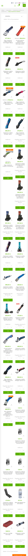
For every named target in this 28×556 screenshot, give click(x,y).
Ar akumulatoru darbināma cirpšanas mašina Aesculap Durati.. (20, 42)
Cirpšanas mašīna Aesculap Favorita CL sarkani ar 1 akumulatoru (20, 196)
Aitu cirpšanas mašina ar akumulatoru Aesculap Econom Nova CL (8, 414)
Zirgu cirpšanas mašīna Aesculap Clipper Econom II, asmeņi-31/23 (20, 288)
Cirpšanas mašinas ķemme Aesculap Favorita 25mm (20, 473)
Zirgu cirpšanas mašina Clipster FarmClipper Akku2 (8, 41)
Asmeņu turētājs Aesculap (8, 534)
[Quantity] (8, 50)
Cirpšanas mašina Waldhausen (20, 534)
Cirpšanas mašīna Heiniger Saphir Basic (8, 72)
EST (12, 3)
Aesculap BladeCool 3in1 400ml (20, 503)
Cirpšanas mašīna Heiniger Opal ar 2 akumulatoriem (8, 319)
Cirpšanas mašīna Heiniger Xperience (8, 287)
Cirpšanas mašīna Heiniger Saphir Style (8, 256)
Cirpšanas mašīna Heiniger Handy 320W (20, 319)
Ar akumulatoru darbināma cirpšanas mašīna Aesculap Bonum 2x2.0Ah (7, 351)
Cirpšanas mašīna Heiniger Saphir (8, 133)
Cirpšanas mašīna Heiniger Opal (20, 256)
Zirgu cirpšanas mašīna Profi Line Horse (20, 134)
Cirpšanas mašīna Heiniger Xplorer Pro (20, 349)
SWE (24, 3)
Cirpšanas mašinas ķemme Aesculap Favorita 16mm (20, 411)
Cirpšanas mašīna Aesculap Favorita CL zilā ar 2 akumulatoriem (8, 227)
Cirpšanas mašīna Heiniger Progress (20, 72)
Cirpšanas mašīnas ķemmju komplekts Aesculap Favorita (8, 504)
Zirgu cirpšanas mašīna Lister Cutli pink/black (20, 103)
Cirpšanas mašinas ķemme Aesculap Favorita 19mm (20, 442)
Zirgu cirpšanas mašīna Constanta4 (8, 165)
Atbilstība (14, 16)
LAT (20, 3)
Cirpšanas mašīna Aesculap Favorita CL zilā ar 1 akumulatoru (20, 165)
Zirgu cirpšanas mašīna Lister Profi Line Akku (8, 380)
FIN (16, 3)
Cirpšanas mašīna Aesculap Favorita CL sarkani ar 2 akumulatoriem (20, 227)
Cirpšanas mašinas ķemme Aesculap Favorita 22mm (8, 473)
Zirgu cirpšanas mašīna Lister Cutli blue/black (8, 103)
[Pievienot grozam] (8, 53)
